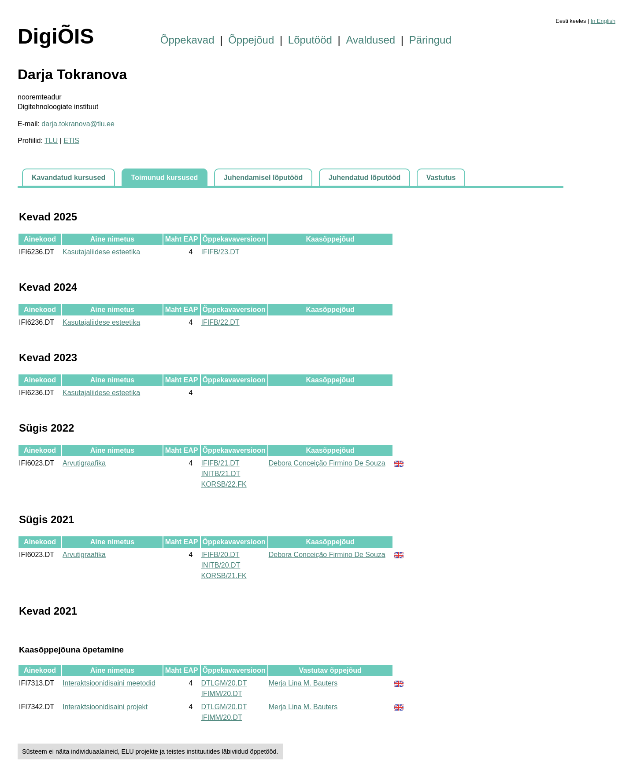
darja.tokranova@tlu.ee (78, 124)
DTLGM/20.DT (224, 683)
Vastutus (441, 177)
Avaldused (371, 40)
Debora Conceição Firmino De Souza (327, 463)
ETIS (71, 140)
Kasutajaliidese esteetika (101, 252)
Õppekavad (187, 40)
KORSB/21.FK (224, 575)
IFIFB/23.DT (220, 252)
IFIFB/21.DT (220, 463)
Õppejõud (251, 40)
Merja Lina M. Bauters (303, 683)
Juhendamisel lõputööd (263, 177)
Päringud (430, 40)
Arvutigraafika (84, 463)
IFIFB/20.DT (220, 554)
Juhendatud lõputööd (365, 177)
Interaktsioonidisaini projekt (105, 707)
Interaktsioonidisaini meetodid (109, 683)
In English (603, 21)
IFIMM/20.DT (221, 693)
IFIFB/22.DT (220, 322)
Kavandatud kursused (68, 177)
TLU (51, 140)
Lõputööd (310, 40)
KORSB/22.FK (224, 484)
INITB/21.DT (221, 473)
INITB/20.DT (221, 565)
